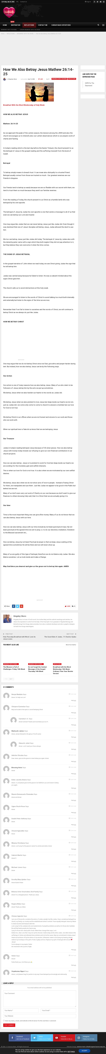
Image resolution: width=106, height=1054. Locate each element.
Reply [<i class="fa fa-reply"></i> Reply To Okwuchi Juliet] (73, 749)
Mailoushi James (17, 731)
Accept (84, 1051)
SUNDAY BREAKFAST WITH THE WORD (30, 29)
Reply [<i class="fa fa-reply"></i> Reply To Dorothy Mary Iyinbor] (73, 886)
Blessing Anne (16, 767)
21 (47, 79)
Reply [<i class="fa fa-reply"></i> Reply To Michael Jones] (73, 873)
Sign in (88, 1)
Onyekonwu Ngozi (18, 971)
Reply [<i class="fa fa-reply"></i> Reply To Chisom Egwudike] (73, 837)
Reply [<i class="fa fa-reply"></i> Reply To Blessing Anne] (73, 774)
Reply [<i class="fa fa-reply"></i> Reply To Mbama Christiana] (73, 849)
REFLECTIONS (29, 25)
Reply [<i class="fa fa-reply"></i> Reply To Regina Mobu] (73, 910)
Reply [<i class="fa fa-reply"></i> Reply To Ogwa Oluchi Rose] (73, 812)
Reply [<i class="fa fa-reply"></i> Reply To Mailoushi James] (73, 737)
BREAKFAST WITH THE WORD (9, 29)
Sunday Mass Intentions (61, 25)
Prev (6, 679)
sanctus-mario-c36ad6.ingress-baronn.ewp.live (91, 1046)
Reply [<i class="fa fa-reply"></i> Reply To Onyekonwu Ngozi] (73, 977)
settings (71, 1052)
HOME (5, 25)
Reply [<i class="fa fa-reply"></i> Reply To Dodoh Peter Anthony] (73, 825)
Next (11, 679)
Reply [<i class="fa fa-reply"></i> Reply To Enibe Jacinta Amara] (73, 788)
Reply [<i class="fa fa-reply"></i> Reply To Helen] (73, 965)
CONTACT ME (42, 25)
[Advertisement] (53, 50)
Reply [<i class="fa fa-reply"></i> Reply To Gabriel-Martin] (73, 861)
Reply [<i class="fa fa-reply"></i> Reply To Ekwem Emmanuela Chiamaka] (73, 800)
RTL (17, 1)
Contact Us (23, 1)
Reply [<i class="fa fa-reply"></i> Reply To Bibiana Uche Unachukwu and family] (73, 898)
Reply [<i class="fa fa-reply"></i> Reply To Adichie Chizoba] (73, 761)
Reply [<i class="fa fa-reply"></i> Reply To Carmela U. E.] (73, 725)
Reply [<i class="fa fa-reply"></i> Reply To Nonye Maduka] (73, 700)
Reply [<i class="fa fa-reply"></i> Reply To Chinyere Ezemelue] (73, 713)
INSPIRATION (15, 24)
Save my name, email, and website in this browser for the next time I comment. (30, 1020)
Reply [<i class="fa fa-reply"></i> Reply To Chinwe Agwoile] (73, 950)
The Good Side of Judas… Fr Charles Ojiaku (60, 637)
